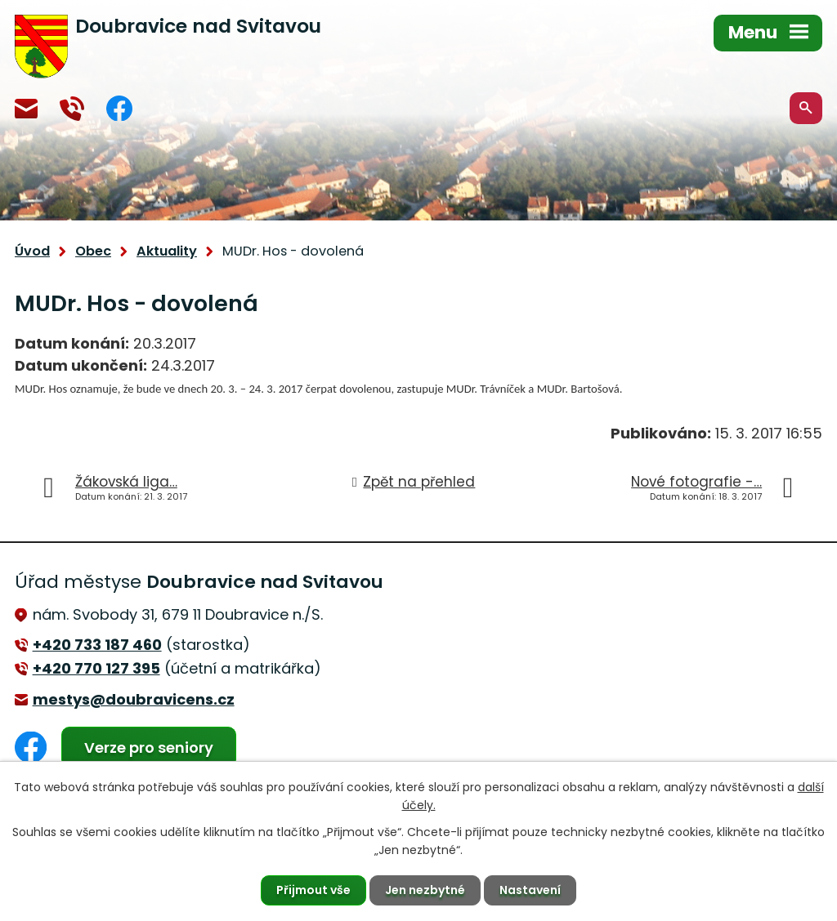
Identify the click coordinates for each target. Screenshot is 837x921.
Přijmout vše (313, 890)
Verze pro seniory (148, 747)
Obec (93, 251)
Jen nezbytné (425, 890)
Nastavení (530, 890)
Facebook (119, 108)
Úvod (32, 251)
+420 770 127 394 (72, 108)
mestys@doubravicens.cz (26, 108)
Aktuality (167, 251)
